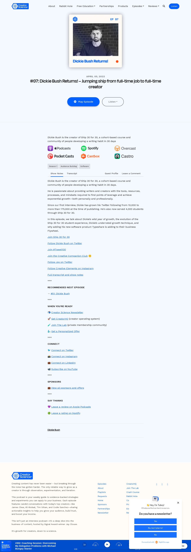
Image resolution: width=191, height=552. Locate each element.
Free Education (85, 6)
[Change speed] (84, 544)
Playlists (102, 492)
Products (123, 6)
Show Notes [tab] (57, 173)
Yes (155, 521)
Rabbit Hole (66, 6)
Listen (174, 6)
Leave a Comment (131, 173)
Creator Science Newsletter (67, 312)
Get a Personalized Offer (65, 331)
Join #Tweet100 (57, 249)
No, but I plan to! (155, 528)
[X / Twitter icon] (162, 484)
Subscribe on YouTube (64, 369)
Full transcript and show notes (65, 274)
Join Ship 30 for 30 (59, 237)
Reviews (152, 6)
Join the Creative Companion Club (68, 255)
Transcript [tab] (72, 173)
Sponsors (102, 504)
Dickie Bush (54, 430)
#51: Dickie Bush (60, 293)
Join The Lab (59, 325)
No (155, 535)
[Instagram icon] (167, 484)
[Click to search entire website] (164, 6)
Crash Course (132, 492)
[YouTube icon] (156, 484)
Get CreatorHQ (59, 318)
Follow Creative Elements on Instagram (71, 268)
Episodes (137, 6)
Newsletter (103, 513)
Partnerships (106, 6)
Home (100, 500)
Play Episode (83, 101)
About (51, 6)
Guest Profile (111, 173)
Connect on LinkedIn (63, 362)
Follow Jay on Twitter (60, 262)
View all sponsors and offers (67, 387)
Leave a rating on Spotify (65, 413)
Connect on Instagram (64, 356)
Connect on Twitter (62, 350)
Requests (102, 496)
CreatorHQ (131, 484)
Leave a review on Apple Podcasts (71, 406)
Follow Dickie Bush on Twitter (65, 243)
